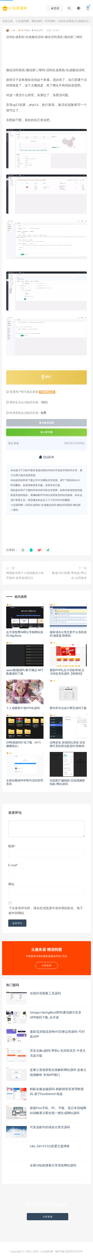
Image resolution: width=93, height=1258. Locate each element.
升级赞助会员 (47, 392)
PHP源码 (50, 21)
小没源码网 (22, 21)
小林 (10, 30)
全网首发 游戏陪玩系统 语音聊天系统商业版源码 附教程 (67, 744)
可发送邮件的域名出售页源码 (50, 1127)
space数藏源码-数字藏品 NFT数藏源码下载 (24, 671)
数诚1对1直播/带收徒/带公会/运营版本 (69, 575)
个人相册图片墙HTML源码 (23, 708)
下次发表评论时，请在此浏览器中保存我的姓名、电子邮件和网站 (46, 910)
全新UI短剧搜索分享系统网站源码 (53, 1165)
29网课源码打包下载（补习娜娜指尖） (23, 744)
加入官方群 (46, 432)
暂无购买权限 (46, 422)
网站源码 (37, 21)
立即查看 (48, 1216)
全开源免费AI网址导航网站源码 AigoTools (24, 633)
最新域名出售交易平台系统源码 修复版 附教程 (68, 633)
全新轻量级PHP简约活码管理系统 (24, 782)
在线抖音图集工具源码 (45, 993)
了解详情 (48, 1226)
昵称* (12, 846)
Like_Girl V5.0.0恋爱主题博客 (50, 1146)
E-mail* (13, 865)
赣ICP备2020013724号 (69, 1251)
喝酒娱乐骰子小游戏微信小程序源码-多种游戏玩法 (25, 575)
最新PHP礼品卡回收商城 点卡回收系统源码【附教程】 (67, 671)
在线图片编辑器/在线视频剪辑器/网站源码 (67, 782)
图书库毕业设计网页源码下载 (68, 708)
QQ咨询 (46, 457)
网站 (11, 884)
